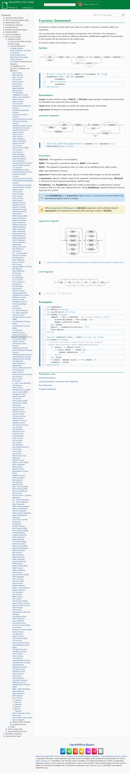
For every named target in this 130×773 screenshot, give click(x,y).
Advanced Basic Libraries (21, 722)
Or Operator (16, 524)
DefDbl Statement (19, 227)
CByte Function (18, 101)
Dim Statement (17, 249)
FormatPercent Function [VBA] (21, 327)
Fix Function (16, 308)
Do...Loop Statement (19, 253)
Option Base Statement (20, 506)
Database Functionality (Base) (16, 30)
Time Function (17, 654)
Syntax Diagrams (16, 59)
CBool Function (18, 99)
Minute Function (18, 460)
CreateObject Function (20, 170)
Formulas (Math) (11, 32)
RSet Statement (18, 577)
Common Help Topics (13, 736)
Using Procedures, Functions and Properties (58, 380)
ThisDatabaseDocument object (21, 646)
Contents (6, 15)
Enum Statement (18, 260)
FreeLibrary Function (19, 335)
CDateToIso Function (20, 130)
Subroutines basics (47, 376)
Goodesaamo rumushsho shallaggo (21, 613)
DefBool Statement (19, 220)
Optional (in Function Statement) (20, 520)
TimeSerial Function (19, 649)
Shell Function (17, 596)
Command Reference (17, 46)
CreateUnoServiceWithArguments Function (22, 182)
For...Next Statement (20, 310)
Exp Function (17, 288)
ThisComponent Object (20, 643)
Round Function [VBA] (20, 574)
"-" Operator (17, 700)
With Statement (18, 691)
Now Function (17, 484)
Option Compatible (19, 159)
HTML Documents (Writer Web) (17, 20)
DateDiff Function (19, 205)
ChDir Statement (18, 139)
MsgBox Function (18, 475)
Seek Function (17, 583)
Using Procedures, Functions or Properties (20, 51)
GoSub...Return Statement (22, 368)
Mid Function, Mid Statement (19, 457)
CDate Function (18, 132)
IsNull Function (18, 418)
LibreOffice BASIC (14, 39)
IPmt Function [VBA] (19, 401)
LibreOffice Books (81, 744)
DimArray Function (19, 247)
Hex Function (17, 376)
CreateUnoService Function (22, 178)
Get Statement (17, 361)
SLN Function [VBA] (19, 601)
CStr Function (17, 192)
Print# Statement (18, 533)
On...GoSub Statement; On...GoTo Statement (20, 501)
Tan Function (17, 641)
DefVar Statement (19, 242)
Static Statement (18, 618)
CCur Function (17, 104)
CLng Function (17, 152)
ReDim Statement (18, 550)
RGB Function (17, 563)
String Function (18, 632)
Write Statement (18, 693)
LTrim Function (17, 438)
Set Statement (17, 592)
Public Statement (18, 537)
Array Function (17, 77)
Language (26, 7)
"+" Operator (17, 704)
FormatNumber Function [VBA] (21, 322)
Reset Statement (18, 559)
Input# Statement (18, 396)
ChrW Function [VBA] (20, 148)
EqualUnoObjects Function (22, 266)
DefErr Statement (18, 229)
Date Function (17, 200)
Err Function (16, 275)
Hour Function (17, 379)
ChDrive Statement (19, 141)
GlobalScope (17, 86)
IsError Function (18, 414)
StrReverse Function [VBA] (22, 630)
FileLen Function (18, 299)
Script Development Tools (17, 731)
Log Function (17, 453)
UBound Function (18, 671)
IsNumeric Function (19, 420)
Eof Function (17, 264)
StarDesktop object (19, 616)
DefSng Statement (19, 238)
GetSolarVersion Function (21, 357)
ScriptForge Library (19, 724)
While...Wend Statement (21, 689)
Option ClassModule (19, 508)
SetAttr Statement (19, 590)
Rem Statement (18, 555)
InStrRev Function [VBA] (21, 390)
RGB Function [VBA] (19, 566)
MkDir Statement (18, 464)
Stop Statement (18, 621)
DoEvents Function (19, 255)
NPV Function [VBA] (19, 489)
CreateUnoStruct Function (22, 185)
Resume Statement (19, 561)
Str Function (16, 627)
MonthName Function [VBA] (20, 472)
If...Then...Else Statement (21, 383)
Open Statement (18, 504)
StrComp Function (19, 623)
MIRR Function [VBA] (20, 462)
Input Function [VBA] (20, 392)
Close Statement (18, 154)
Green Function (18, 372)
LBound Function (18, 431)
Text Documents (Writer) (14, 18)
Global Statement (18, 363)
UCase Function (18, 674)
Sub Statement (17, 634)
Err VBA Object (17, 277)
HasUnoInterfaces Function (22, 374)
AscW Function (17, 82)
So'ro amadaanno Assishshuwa (18, 283)
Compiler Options (16, 48)
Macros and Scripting (13, 37)
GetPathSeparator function (22, 354)
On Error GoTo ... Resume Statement (21, 496)
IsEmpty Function (18, 412)
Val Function (16, 676)
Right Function (17, 568)
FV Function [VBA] (19, 339)
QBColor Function (19, 544)
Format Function (18, 315)
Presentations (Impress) (14, 25)
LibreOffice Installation (13, 734)
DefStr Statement (18, 240)
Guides (12, 727)
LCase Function (18, 434)
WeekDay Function (19, 682)
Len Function (17, 442)
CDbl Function (17, 134)
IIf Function (16, 381)
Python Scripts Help (15, 729)
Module (11, 7)
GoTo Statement (18, 370)
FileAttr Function (18, 291)
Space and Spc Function (21, 603)
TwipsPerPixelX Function (21, 660)
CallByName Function (20, 95)
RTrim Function (18, 579)
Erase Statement (18, 271)
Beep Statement (18, 88)
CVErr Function (18, 198)
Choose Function (18, 143)
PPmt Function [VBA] (20, 530)
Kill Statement (17, 429)
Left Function (17, 440)
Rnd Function (17, 572)
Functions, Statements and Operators (21, 62)
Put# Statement (18, 539)
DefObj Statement (19, 236)
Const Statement (18, 161)
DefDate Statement (19, 225)
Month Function (18, 469)
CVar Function (17, 196)
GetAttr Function (18, 341)
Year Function (17, 698)
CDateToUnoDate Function (22, 126)
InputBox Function (19, 394)
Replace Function (18, 557)
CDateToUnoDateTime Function (20, 111)
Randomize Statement (20, 548)
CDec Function (17, 137)
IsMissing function (19, 416)
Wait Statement (18, 678)
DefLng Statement (19, 233)
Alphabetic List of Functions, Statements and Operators (19, 68)
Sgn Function (17, 594)
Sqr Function (17, 610)
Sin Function (16, 599)
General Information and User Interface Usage (20, 42)
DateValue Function (19, 211)
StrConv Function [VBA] (21, 625)
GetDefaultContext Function (19, 344)
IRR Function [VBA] (19, 403)
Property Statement (19, 535)
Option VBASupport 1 (66, 207)
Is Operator (16, 405)
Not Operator (17, 482)
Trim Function (17, 658)
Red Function (17, 552)
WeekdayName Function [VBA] (21, 686)
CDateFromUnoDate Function (19, 122)
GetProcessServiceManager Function (22, 351)
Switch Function (18, 636)
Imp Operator (17, 385)
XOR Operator (17, 696)
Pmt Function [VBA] (19, 528)
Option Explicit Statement (21, 513)
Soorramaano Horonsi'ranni (22, 718)
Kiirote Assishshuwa (19, 491)
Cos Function (17, 167)
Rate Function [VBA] (19, 546)
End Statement (17, 258)
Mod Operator (17, 467)
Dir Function (16, 251)
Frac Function (17, 330)
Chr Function (17, 145)
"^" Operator (17, 711)
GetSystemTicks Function (21, 359)
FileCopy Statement (19, 293)
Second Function (18, 581)
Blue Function (17, 90)
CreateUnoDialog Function (22, 172)
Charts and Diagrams (13, 34)
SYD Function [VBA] (19, 638)
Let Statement (17, 445)
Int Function (16, 398)
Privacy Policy (60, 756)
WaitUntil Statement (19, 680)
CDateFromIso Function (21, 128)
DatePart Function (19, 207)
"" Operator (16, 709)
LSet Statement (18, 436)
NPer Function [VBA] (20, 486)
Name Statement (18, 478)
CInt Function (17, 150)
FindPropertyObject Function (19, 305)
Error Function (17, 280)
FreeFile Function (18, 332)
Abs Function (17, 73)
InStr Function (17, 387)
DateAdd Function (19, 203)
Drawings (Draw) (11, 27)
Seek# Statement (18, 585)
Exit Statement (17, 286)
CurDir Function (18, 194)
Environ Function (18, 262)
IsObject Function (18, 423)
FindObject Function (19, 302)
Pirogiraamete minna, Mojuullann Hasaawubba (19, 56)
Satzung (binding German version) (114, 756)
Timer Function (17, 656)
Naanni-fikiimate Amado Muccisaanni (21, 714)
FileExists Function (19, 297)
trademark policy (95, 765)
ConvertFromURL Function (22, 163)
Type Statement (18, 665)
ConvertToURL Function (21, 165)
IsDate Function (18, 409)
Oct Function (17, 493)
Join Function (17, 427)
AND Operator (17, 75)
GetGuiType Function (20, 348)
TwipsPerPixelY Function (21, 663)
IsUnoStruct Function (20, 425)
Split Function (17, 607)
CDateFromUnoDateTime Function (21, 107)
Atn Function (17, 84)
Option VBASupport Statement (19, 516)
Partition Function (18, 526)
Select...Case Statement (21, 97)
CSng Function (17, 189)
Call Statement (17, 93)
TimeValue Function (19, 652)
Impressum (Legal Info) (44, 756)
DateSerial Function (19, 209)
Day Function (17, 214)
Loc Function (17, 449)
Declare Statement (19, 218)
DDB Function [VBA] (20, 216)
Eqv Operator (17, 269)
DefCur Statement (19, 222)
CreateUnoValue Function (21, 187)
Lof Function (17, 451)
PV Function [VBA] (19, 541)
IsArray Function (18, 407)
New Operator (17, 480)
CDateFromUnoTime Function (19, 116)
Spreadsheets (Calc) (12, 22)
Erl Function (16, 273)
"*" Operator (17, 702)
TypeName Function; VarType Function (19, 668)
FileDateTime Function (20, 295)
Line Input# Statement (20, 447)
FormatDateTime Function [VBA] (21, 318)
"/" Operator (16, 707)
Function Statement (19, 337)
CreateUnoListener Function (19, 175)
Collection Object (18, 156)
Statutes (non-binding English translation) (83, 756)
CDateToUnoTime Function (22, 119)
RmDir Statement (18, 570)
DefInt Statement (18, 231)
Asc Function (17, 79)
